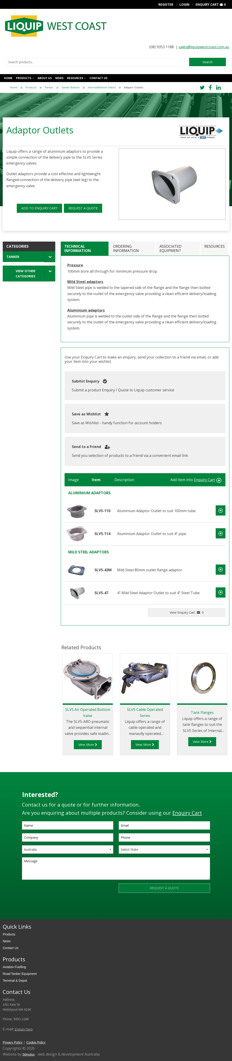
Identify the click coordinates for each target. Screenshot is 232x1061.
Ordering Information (126, 248)
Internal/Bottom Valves (102, 87)
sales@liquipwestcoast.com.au (204, 46)
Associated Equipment (170, 248)
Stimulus (28, 1054)
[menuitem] (18, 87)
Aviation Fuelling (14, 967)
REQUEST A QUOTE (83, 208)
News (59, 78)
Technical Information (77, 248)
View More (87, 744)
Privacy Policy (12, 1042)
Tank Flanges (202, 712)
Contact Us (10, 948)
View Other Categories (25, 273)
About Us (45, 78)
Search (208, 62)
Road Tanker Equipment (20, 974)
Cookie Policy (36, 1042)
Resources (75, 78)
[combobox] (97, 62)
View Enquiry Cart (187, 612)
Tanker (49, 87)
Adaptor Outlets (133, 87)
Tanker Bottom (70, 87)
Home (8, 78)
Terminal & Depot (15, 980)
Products (23, 78)
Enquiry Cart (207, 4)
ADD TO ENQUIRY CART (39, 208)
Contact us (98, 78)
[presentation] (56, 892)
